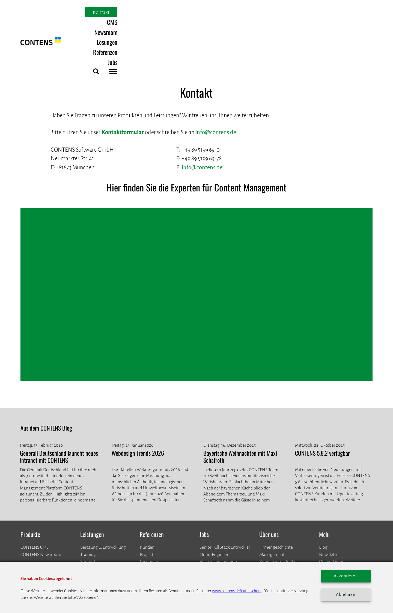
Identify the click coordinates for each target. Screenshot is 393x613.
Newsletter (329, 496)
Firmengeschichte (276, 489)
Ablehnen (346, 594)
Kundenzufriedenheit (279, 503)
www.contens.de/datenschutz (236, 591)
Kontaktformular (123, 74)
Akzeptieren (346, 576)
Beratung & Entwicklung (103, 489)
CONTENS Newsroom (40, 496)
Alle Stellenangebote (219, 503)
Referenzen (308, 12)
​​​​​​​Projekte (148, 496)
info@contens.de (215, 74)
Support (88, 503)
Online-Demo (331, 503)
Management (272, 496)
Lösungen (276, 12)
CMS (219, 12)
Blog (323, 489)
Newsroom (245, 12)
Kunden (147, 489)
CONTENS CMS (34, 489)
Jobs (333, 12)
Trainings (89, 496)
